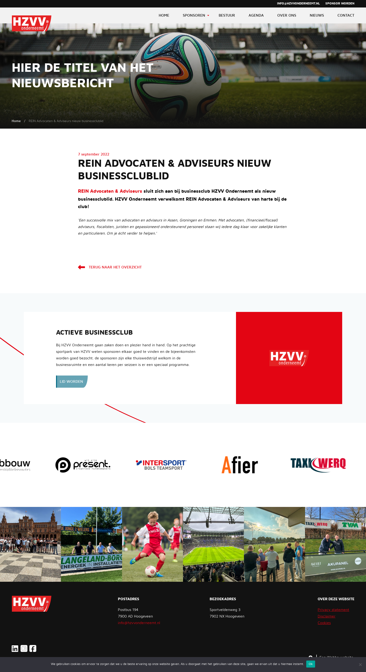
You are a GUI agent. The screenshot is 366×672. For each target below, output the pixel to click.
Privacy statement (333, 610)
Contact (346, 15)
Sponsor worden (339, 3)
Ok (311, 664)
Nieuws (317, 15)
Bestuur (227, 15)
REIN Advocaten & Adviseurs (110, 191)
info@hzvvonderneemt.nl (298, 3)
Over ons (286, 15)
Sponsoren (194, 15)
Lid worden (71, 381)
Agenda (256, 15)
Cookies (324, 623)
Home (164, 15)
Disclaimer (326, 616)
